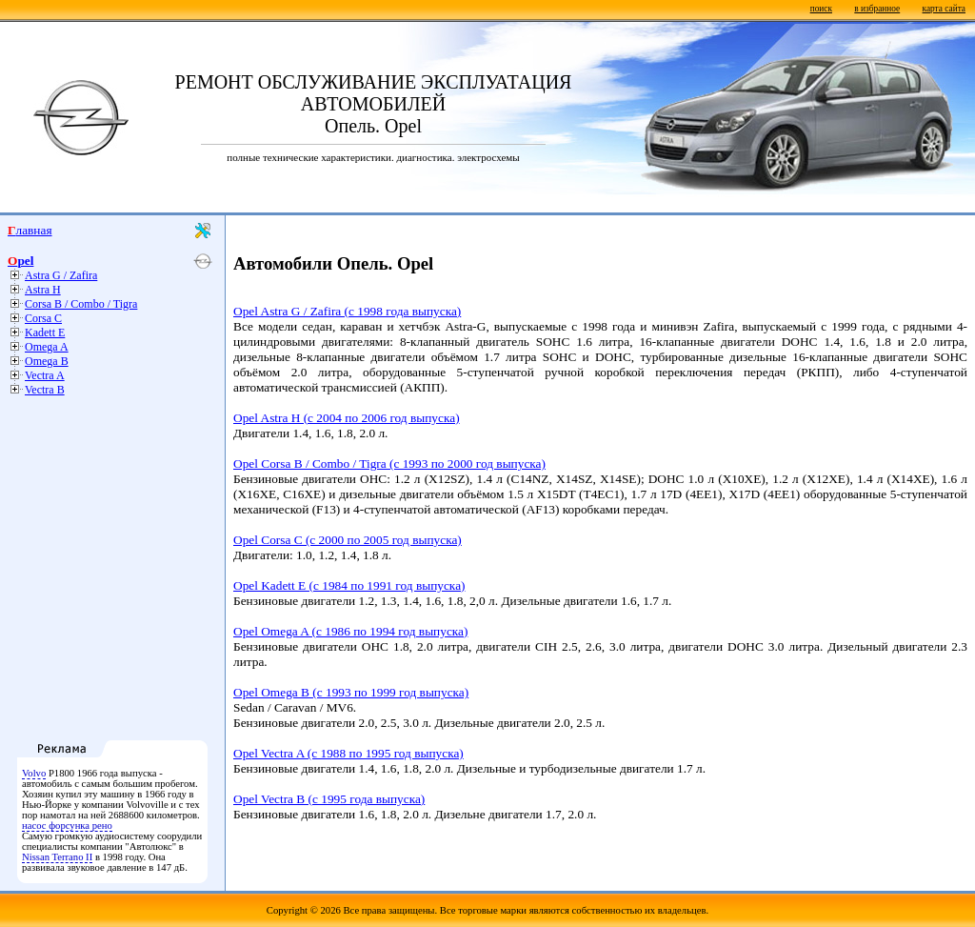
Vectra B (45, 389)
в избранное (877, 8)
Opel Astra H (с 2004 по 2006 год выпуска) (346, 418)
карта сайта (944, 8)
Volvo (34, 773)
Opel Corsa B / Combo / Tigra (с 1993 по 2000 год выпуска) (389, 463)
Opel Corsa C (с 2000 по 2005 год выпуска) (347, 540)
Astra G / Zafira (61, 275)
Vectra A (45, 375)
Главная (30, 230)
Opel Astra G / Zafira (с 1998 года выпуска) (347, 311)
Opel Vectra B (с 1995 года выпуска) (329, 799)
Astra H (43, 289)
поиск (821, 8)
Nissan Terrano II (57, 857)
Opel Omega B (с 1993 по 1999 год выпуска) (350, 692)
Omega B (47, 361)
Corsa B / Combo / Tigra (81, 304)
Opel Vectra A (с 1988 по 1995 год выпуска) (348, 753)
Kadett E (45, 332)
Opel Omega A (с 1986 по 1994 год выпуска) (350, 631)
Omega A (47, 346)
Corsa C (43, 318)
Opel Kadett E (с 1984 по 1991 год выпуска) (349, 585)
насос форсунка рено (67, 825)
